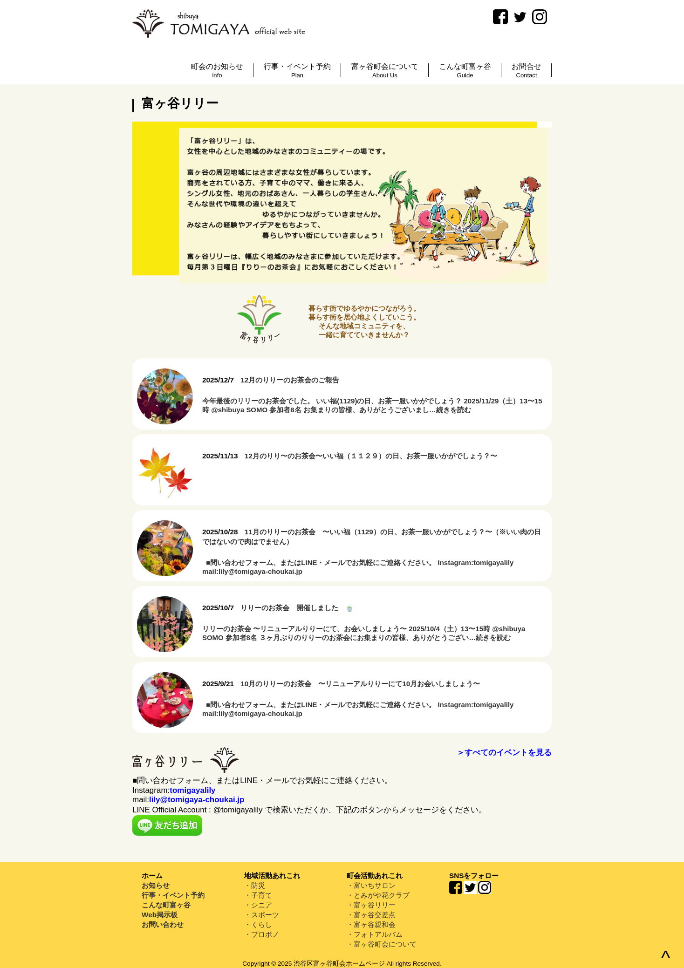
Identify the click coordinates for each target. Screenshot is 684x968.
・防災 (254, 885)
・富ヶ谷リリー (371, 905)
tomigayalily (192, 790)
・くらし (258, 924)
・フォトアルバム (375, 934)
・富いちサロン (371, 885)
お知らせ (156, 885)
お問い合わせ (163, 924)
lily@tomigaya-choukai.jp (197, 799)
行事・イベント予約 (173, 895)
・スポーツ (261, 915)
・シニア (258, 905)
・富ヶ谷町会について (382, 944)
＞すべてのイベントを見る (504, 752)
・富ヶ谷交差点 (371, 915)
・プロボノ (261, 934)
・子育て (258, 895)
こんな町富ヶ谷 (166, 905)
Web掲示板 (160, 915)
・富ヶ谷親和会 (371, 924)
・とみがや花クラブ (378, 895)
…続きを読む (450, 410)
